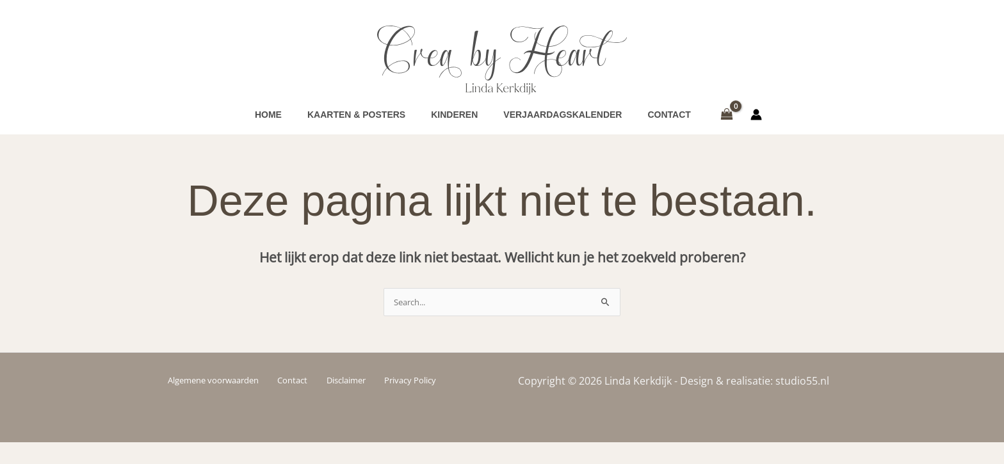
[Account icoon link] (756, 125)
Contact (297, 402)
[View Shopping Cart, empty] (727, 125)
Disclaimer (345, 402)
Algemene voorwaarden (221, 402)
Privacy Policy (405, 402)
